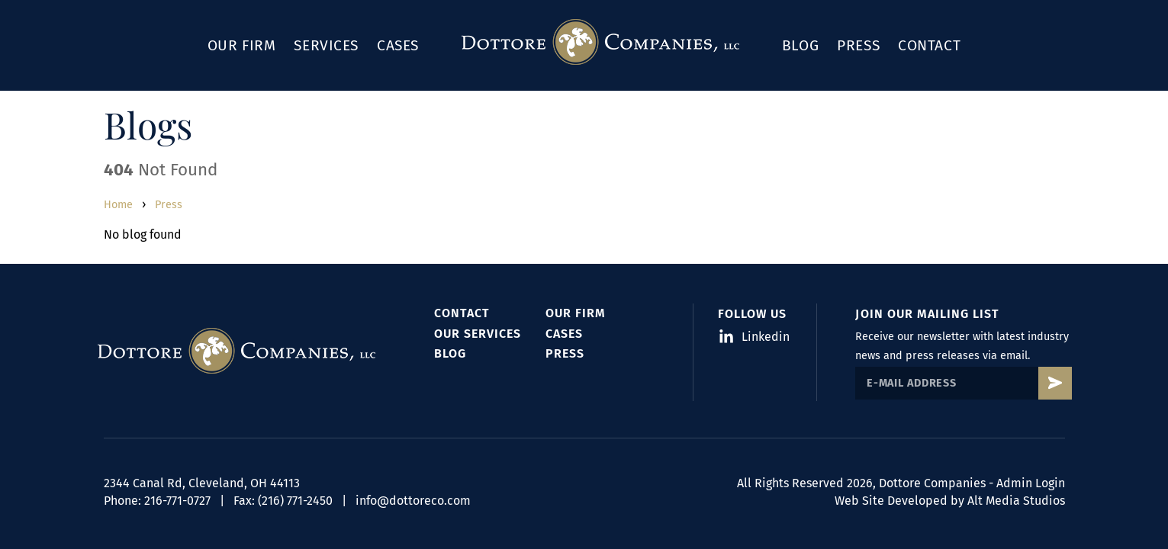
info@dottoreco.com (413, 500)
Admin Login (1030, 483)
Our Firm (242, 45)
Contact (929, 45)
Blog (800, 45)
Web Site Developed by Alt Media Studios (950, 500)
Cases (398, 45)
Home (118, 204)
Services (326, 45)
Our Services (477, 333)
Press (858, 45)
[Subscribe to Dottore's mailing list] (1054, 383)
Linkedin (755, 336)
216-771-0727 (177, 500)
